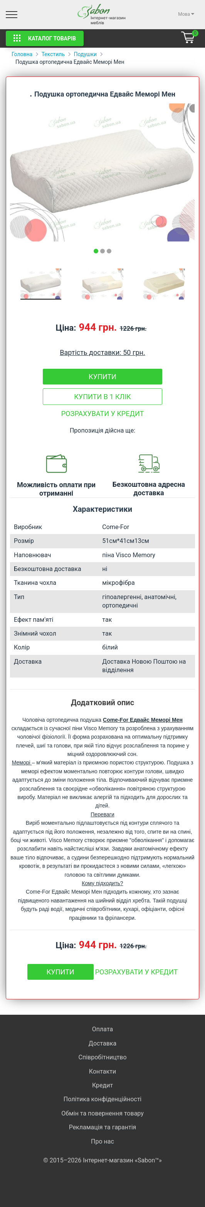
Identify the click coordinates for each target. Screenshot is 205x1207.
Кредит (102, 1085)
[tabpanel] (102, 172)
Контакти (102, 1071)
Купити (102, 377)
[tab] (96, 251)
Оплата (102, 1029)
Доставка (102, 1043)
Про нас (102, 1141)
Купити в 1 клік (102, 397)
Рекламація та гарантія (102, 1127)
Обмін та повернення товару (102, 1113)
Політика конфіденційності (102, 1099)
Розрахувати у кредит (102, 414)
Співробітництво (102, 1057)
